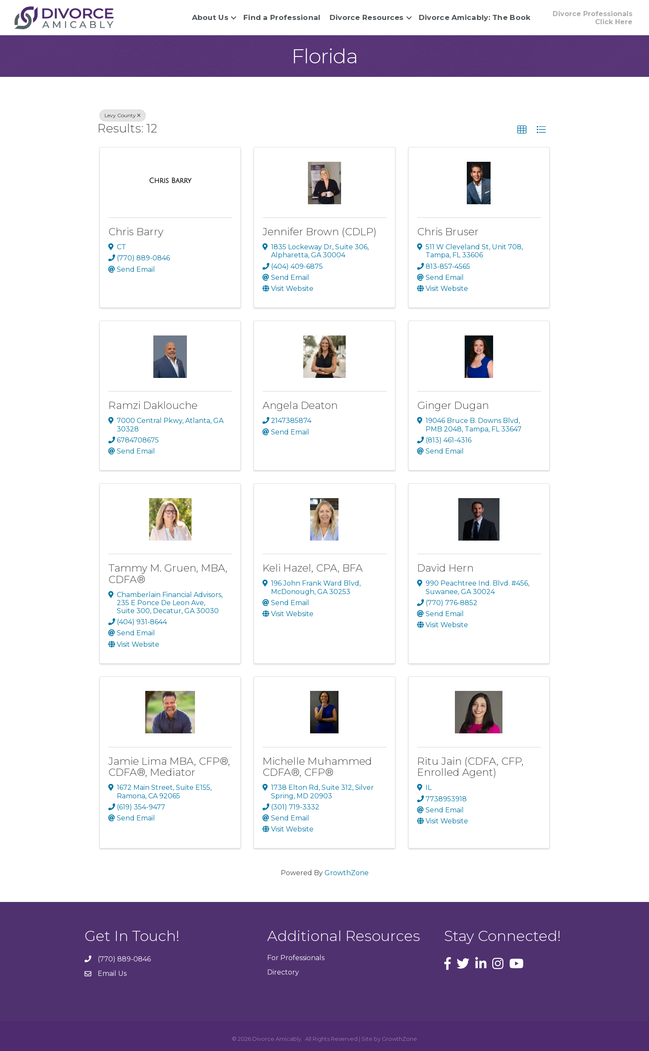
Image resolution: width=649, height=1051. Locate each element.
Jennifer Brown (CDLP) (319, 231)
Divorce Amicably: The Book (474, 17)
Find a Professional (280, 17)
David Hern (445, 568)
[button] (522, 129)
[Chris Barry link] (170, 180)
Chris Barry (136, 231)
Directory (283, 972)
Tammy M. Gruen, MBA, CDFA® (168, 573)
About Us (208, 17)
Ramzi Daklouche (153, 405)
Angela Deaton (300, 405)
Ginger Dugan (453, 405)
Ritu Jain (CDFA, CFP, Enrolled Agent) (470, 766)
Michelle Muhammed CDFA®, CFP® (317, 766)
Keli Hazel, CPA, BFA (312, 568)
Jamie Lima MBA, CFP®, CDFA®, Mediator (169, 766)
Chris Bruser (448, 231)
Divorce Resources (365, 17)
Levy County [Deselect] (122, 115)
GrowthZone (346, 873)
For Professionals (295, 958)
